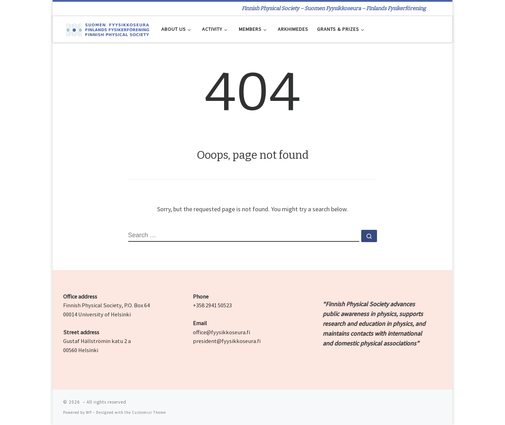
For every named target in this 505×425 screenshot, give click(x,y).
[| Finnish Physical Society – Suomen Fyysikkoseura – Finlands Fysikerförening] (107, 29)
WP (89, 412)
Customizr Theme (149, 412)
